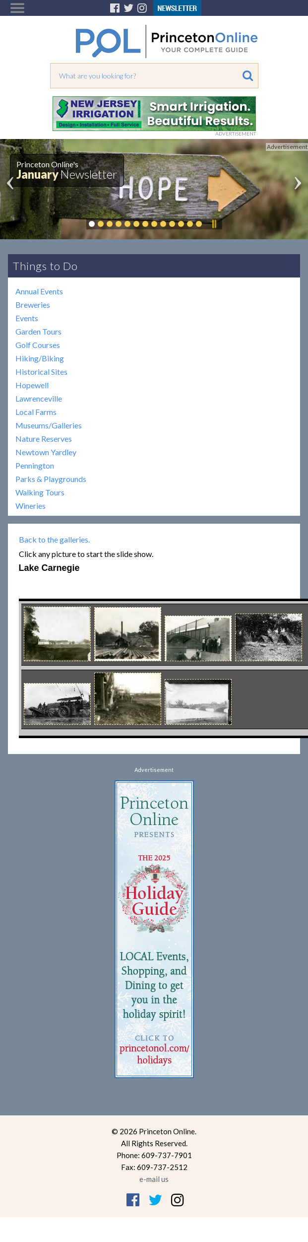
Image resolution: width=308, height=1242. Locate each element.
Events (26, 318)
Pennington (34, 465)
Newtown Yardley (45, 452)
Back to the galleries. (54, 539)
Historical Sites (41, 371)
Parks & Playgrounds (50, 478)
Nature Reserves (43, 438)
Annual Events (39, 291)
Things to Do (45, 266)
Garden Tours (38, 331)
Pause (213, 223)
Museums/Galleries (48, 425)
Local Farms (36, 411)
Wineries (30, 505)
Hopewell (32, 385)
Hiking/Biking (39, 358)
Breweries (32, 304)
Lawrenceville (38, 398)
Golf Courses (37, 344)
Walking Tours (39, 492)
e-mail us (154, 1178)
